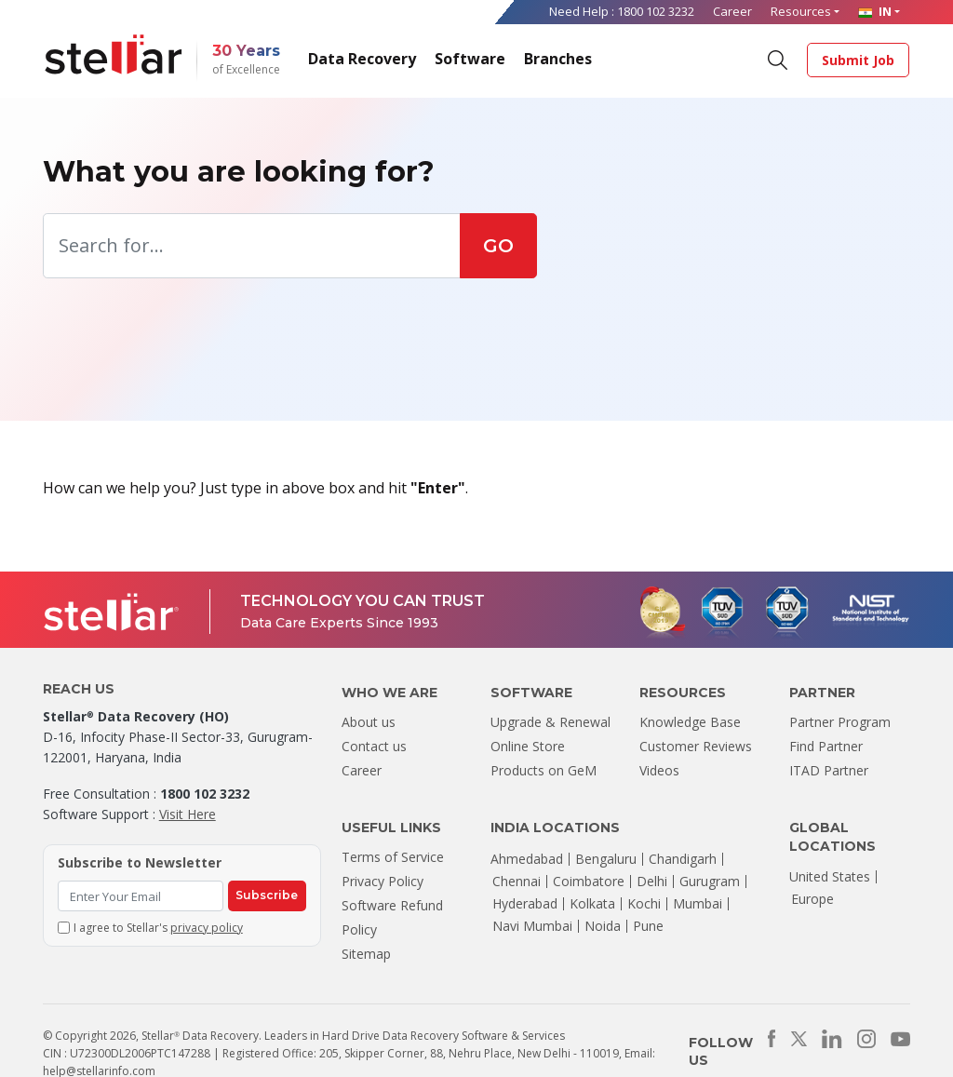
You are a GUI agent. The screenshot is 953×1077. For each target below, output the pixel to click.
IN (875, 11)
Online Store (527, 746)
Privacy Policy (382, 881)
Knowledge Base (690, 722)
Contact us (374, 746)
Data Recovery (362, 58)
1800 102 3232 (655, 11)
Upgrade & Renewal (550, 722)
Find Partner (826, 746)
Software (470, 58)
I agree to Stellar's (158, 928)
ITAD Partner (828, 770)
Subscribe (266, 895)
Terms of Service (393, 857)
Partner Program (840, 722)
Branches (558, 58)
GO (498, 246)
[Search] (776, 58)
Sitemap (366, 954)
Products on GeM (543, 770)
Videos (659, 770)
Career (732, 11)
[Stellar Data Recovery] (113, 54)
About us (369, 722)
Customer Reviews (695, 746)
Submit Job (858, 60)
